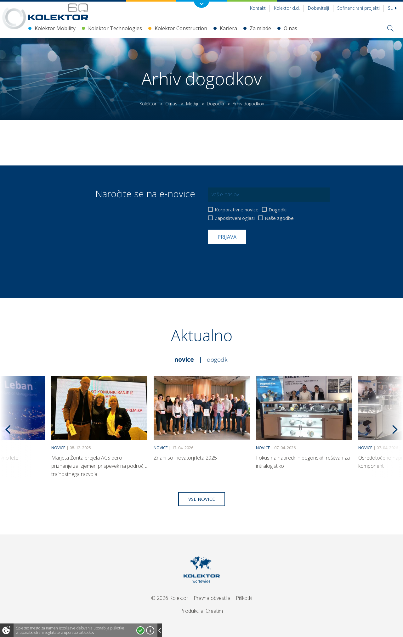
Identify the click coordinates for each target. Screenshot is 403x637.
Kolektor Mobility (55, 28)
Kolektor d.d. (287, 8)
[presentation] (256, 259)
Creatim (214, 610)
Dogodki (215, 104)
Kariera (228, 28)
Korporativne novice (236, 209)
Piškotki (244, 598)
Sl (392, 8)
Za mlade (260, 28)
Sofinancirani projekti (358, 8)
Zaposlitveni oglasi (235, 218)
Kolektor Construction (181, 28)
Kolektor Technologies (115, 28)
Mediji (192, 104)
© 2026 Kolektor (169, 598)
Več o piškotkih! (150, 630)
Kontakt (258, 8)
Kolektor (147, 104)
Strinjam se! (140, 630)
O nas (290, 28)
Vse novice (201, 499)
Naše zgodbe (279, 218)
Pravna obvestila (212, 598)
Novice (184, 359)
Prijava (227, 236)
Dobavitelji (318, 8)
